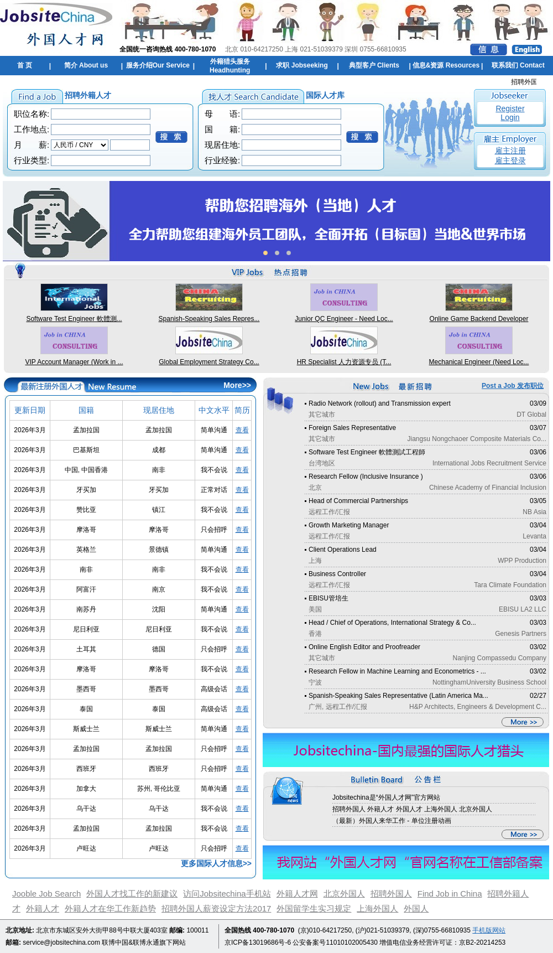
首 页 (24, 65)
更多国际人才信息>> (216, 863)
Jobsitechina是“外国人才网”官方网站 (386, 797)
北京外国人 (344, 893)
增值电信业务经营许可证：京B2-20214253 (442, 942)
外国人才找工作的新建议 (132, 893)
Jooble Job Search (46, 893)
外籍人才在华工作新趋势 (110, 908)
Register (509, 108)
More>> (237, 385)
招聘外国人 (391, 893)
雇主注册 (510, 150)
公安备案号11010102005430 (335, 942)
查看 (242, 430)
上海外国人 (377, 908)
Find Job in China (450, 893)
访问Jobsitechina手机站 (226, 893)
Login (509, 117)
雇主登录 (510, 160)
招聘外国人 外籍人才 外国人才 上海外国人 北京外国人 (412, 809)
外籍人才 (42, 908)
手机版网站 (488, 930)
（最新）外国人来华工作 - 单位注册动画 (391, 821)
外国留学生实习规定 (313, 908)
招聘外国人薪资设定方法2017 (216, 908)
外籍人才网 (297, 893)
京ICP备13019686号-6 (258, 942)
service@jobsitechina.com (61, 942)
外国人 (416, 908)
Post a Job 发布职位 (513, 386)
